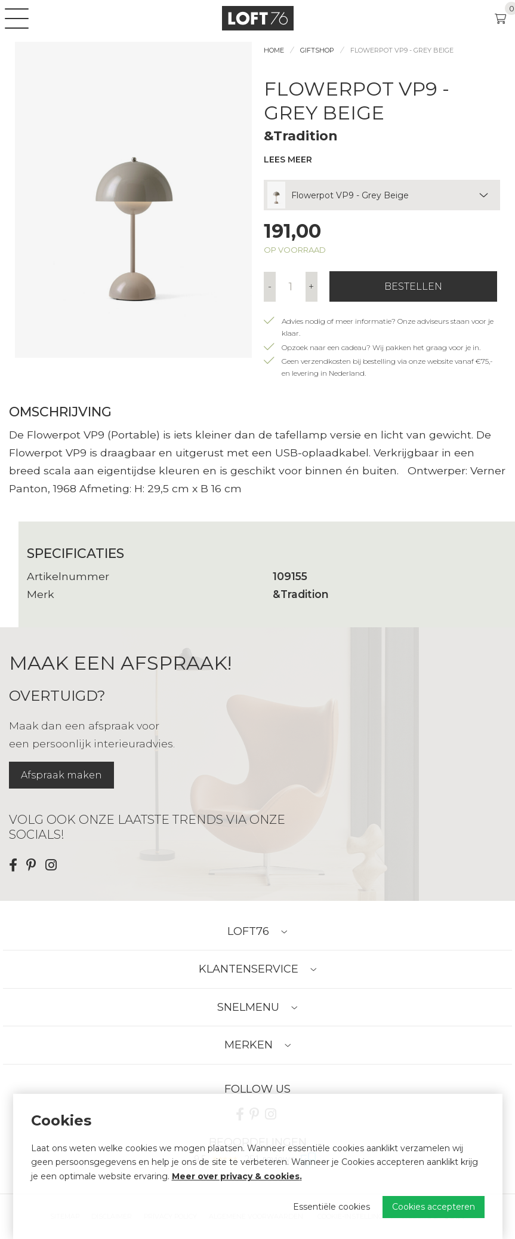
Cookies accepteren (433, 1206)
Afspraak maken (61, 775)
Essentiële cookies (331, 1206)
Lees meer (288, 159)
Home (274, 50)
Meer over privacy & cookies (236, 1176)
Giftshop (317, 50)
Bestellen (413, 286)
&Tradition (301, 136)
